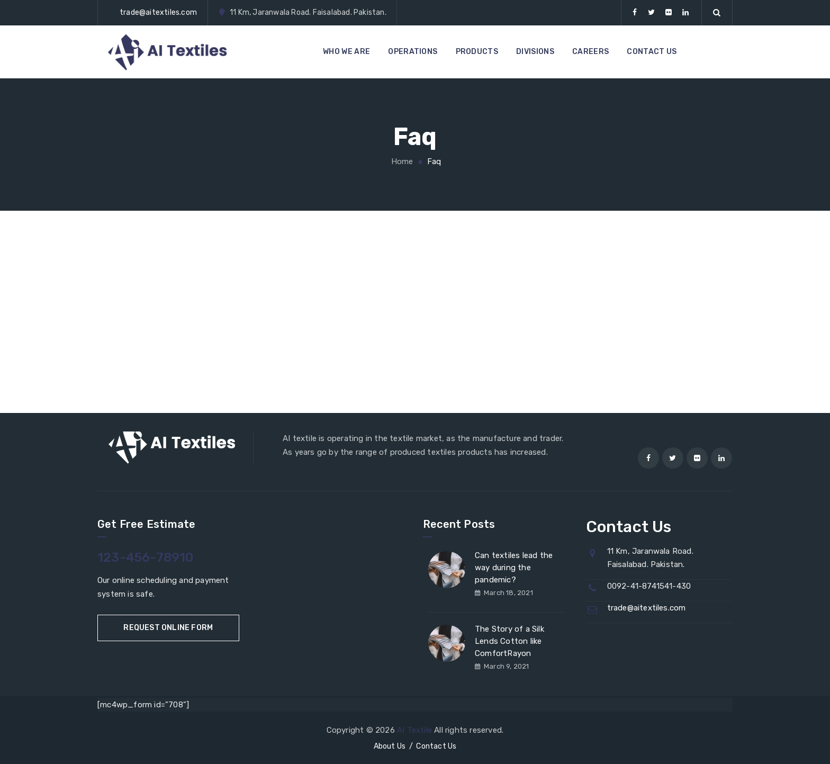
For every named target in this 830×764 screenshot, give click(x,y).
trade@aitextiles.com (158, 12)
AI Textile (414, 730)
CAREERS (590, 51)
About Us (390, 746)
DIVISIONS (535, 51)
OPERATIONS (412, 51)
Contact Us (436, 746)
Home (401, 161)
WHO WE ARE (346, 51)
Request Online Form (168, 627)
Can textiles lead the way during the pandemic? (514, 568)
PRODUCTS (477, 51)
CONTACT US (651, 51)
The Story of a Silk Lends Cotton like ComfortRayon (509, 641)
